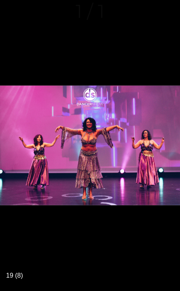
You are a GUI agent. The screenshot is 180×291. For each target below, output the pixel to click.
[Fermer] (11, 11)
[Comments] (168, 11)
